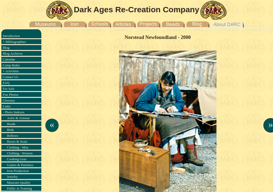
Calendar (9, 59)
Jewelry (12, 177)
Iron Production (18, 171)
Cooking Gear (16, 159)
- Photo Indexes (14, 112)
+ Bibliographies (14, 42)
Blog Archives (13, 53)
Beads (11, 124)
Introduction (11, 36)
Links (7, 106)
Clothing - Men (17, 147)
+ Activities (11, 71)
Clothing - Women (20, 153)
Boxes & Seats (17, 141)
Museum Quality (18, 183)
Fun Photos (10, 95)
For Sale (8, 89)
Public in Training (19, 188)
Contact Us (10, 77)
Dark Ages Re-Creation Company (136, 9)
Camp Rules (11, 65)
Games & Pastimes (20, 165)
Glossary (9, 100)
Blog (6, 48)
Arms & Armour (18, 118)
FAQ (6, 83)
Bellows (12, 136)
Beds (10, 130)
